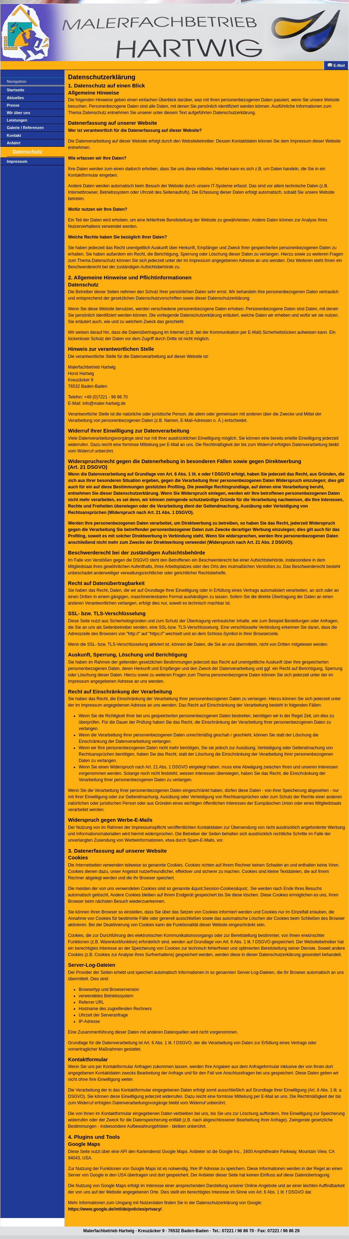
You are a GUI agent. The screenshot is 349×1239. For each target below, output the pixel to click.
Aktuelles (15, 98)
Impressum (17, 161)
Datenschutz (27, 152)
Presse (13, 105)
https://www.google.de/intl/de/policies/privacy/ (115, 1209)
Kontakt (14, 135)
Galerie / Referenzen (25, 127)
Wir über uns (18, 113)
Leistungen (17, 120)
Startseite (15, 90)
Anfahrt (13, 143)
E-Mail (336, 65)
